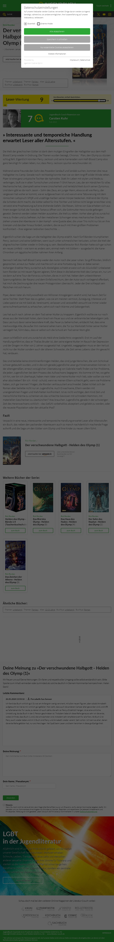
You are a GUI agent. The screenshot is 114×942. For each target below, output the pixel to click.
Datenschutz (85, 60)
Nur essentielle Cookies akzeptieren (57, 47)
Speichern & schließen (57, 39)
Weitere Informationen (57, 53)
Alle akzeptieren (57, 31)
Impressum (74, 60)
